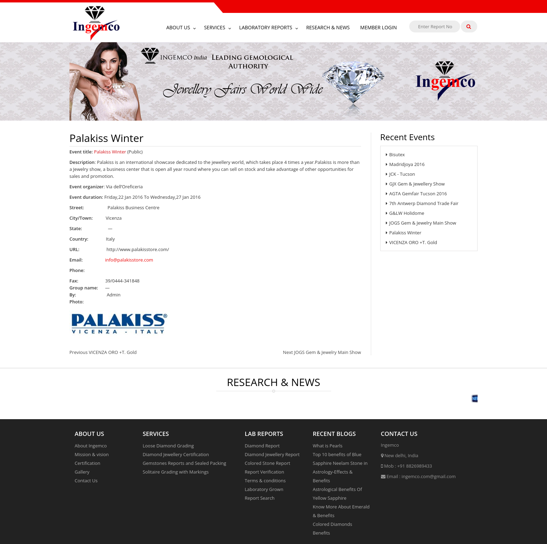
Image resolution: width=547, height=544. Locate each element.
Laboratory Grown (264, 489)
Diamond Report (262, 446)
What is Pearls (328, 446)
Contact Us (86, 480)
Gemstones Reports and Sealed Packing (184, 463)
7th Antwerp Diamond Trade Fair (422, 203)
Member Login (378, 27)
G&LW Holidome (405, 213)
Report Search (260, 498)
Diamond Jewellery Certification (176, 454)
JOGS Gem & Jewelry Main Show (421, 223)
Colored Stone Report (267, 463)
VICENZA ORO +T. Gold (411, 242)
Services (214, 27)
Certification (87, 463)
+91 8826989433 (414, 466)
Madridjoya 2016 (405, 164)
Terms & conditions (265, 480)
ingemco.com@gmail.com (429, 476)
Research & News (328, 27)
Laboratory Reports (265, 27)
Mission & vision (92, 454)
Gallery (82, 472)
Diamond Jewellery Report (272, 454)
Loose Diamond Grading (168, 446)
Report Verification (264, 472)
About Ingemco (91, 446)
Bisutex (395, 154)
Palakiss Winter (403, 232)
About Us (178, 27)
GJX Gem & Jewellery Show (415, 184)
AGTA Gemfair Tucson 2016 (416, 193)
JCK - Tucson (400, 174)
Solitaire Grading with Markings (176, 472)
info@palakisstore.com (129, 260)
